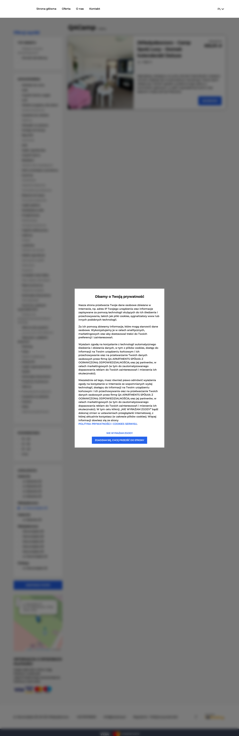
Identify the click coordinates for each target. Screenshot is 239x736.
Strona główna (53, 8)
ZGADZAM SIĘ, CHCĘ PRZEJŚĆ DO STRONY (119, 440)
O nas (87, 8)
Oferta (73, 8)
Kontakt (101, 8)
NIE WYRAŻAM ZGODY (119, 432)
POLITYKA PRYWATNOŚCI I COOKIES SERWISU (107, 423)
